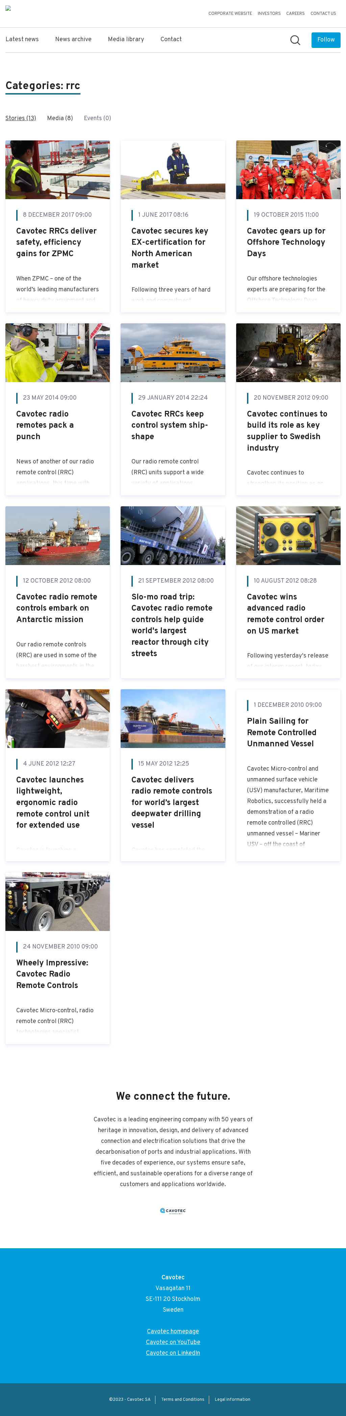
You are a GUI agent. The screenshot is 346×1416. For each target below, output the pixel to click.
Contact (171, 40)
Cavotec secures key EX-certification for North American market (169, 248)
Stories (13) (20, 119)
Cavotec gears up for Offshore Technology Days (286, 242)
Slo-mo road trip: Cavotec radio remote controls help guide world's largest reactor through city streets (172, 625)
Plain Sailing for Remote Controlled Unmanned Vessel (282, 733)
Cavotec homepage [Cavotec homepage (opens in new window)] (173, 1332)
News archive (73, 40)
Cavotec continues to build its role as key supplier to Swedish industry (287, 431)
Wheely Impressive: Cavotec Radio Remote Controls (52, 974)
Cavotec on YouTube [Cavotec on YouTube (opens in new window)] (173, 1342)
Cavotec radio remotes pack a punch (45, 425)
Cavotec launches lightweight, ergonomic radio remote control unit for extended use (53, 803)
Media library (126, 40)
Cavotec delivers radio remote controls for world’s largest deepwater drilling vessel (171, 803)
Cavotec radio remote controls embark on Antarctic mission (56, 608)
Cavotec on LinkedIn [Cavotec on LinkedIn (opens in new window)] (173, 1353)
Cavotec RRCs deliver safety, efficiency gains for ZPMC (56, 242)
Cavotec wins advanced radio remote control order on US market (285, 614)
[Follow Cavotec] (326, 40)
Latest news (22, 40)
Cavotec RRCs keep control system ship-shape (169, 425)
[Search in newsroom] (295, 40)
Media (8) (60, 119)
